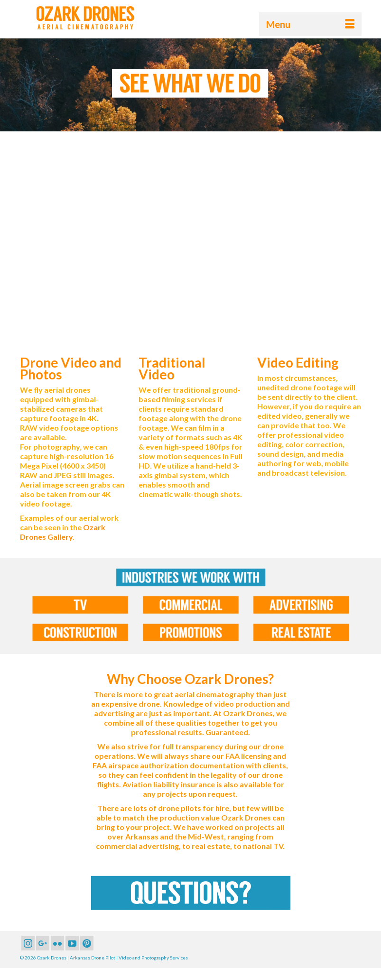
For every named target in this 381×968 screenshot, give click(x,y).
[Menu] (310, 24)
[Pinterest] (86, 943)
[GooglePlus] (42, 943)
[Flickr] (57, 943)
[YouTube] (72, 943)
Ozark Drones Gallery (62, 532)
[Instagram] (28, 943)
